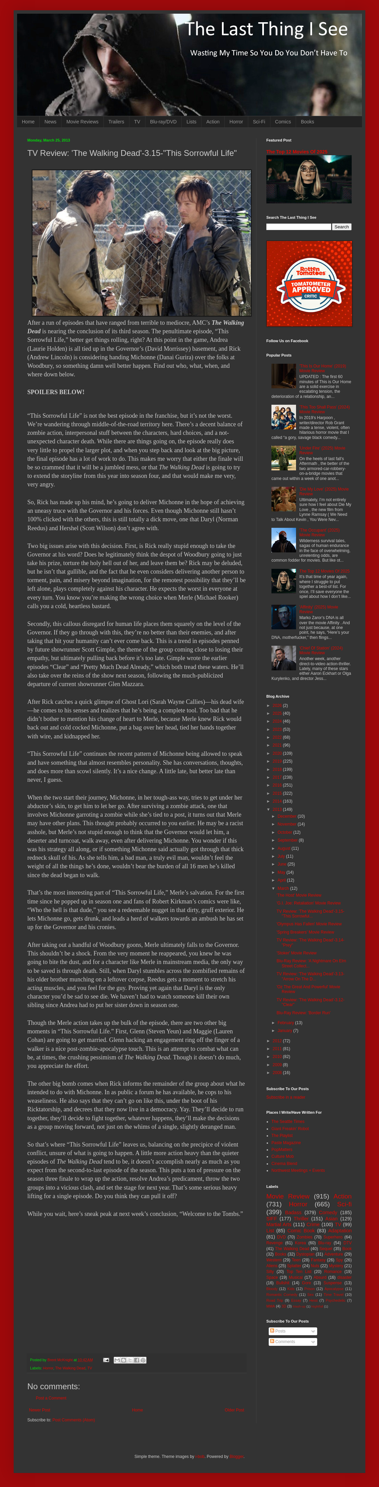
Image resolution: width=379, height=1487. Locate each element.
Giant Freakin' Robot (290, 1128)
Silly (270, 1271)
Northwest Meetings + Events (298, 1170)
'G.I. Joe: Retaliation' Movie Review (309, 903)
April (282, 880)
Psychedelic (336, 1300)
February (286, 1022)
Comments (282, 1341)
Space (272, 1277)
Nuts (315, 1265)
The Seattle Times (288, 1121)
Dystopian (305, 1254)
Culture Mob (282, 1156)
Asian (331, 1218)
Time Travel (333, 1294)
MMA (270, 1306)
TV (137, 121)
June (282, 864)
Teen (296, 1260)
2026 (278, 705)
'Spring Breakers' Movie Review (305, 932)
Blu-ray (324, 1243)
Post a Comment (51, 1398)
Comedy (328, 1212)
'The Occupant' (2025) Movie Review (319, 532)
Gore (306, 1283)
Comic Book (301, 1230)
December (288, 816)
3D (283, 1306)
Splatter (294, 1265)
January (285, 1030)
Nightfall (317, 1306)
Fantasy (318, 1260)
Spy (339, 1260)
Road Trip (274, 1300)
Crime (313, 1224)
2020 (278, 753)
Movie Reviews (82, 121)
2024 (278, 721)
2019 (278, 761)
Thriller (301, 1218)
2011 (278, 1048)
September (288, 840)
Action (213, 121)
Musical (296, 1277)
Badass (293, 1212)
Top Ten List (298, 1271)
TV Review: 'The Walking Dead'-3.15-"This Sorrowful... (311, 914)
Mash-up (299, 1306)
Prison (309, 1289)
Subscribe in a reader (285, 1097)
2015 (278, 793)
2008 (278, 1072)
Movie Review (288, 1196)
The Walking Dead (70, 1368)
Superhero (332, 1237)
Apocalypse (333, 1289)
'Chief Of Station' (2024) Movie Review (321, 650)
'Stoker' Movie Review (297, 953)
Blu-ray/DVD (163, 121)
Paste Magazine (286, 1142)
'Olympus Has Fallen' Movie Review (309, 924)
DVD (281, 1237)
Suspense (333, 1283)
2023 (278, 729)
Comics (283, 121)
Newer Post (39, 1410)
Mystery (336, 1265)
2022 (278, 737)
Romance (332, 1271)
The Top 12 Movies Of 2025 (296, 152)
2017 (278, 777)
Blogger (236, 1456)
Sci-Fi (259, 121)
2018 (278, 769)
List (270, 1230)
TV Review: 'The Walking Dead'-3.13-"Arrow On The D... (311, 976)
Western (273, 1260)
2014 (278, 801)
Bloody (272, 1289)
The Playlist (282, 1135)
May (282, 872)
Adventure (333, 1254)
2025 (278, 713)
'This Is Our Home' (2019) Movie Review (322, 368)
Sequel (325, 1248)
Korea (300, 1243)
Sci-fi (344, 1204)
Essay (296, 1300)
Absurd (319, 1277)
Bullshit (283, 1283)
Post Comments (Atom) (73, 1420)
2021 (278, 745)
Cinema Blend (284, 1163)
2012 (278, 1041)
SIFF (271, 1218)
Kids (291, 1289)
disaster (344, 1277)
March (284, 888)
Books (307, 121)
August (285, 848)
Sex (310, 1294)
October (285, 832)
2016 (278, 785)
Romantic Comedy (281, 1294)
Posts (277, 1331)
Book (347, 1248)
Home (28, 121)
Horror (236, 121)
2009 (278, 1064)
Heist (313, 1300)
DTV (347, 1243)
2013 (278, 809)
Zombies (304, 1237)
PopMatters (281, 1149)
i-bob (200, 1456)
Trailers (116, 121)
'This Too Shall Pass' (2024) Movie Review (324, 409)
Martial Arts (278, 1224)
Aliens (272, 1265)
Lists (191, 121)
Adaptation (340, 1230)
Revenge (274, 1243)
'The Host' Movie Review (299, 895)
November (288, 824)
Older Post (234, 1410)
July (282, 856)
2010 (278, 1056)
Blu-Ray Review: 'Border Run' (304, 1012)
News (50, 121)
